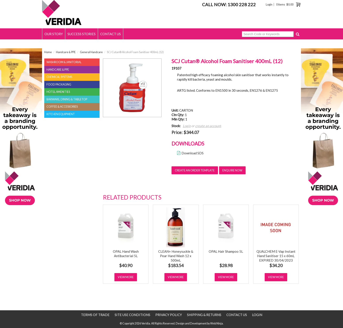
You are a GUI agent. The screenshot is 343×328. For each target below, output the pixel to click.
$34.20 (276, 265)
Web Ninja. (217, 323)
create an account (208, 126)
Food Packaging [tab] (58, 84)
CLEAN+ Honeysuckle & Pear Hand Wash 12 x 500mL (175, 255)
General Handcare (91, 52)
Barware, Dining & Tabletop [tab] (66, 99)
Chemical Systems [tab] (59, 77)
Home (48, 52)
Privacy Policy (168, 315)
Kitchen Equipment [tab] (60, 114)
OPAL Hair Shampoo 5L (226, 251)
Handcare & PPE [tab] (57, 69)
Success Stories (81, 34)
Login (269, 4)
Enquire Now (232, 170)
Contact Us (110, 34)
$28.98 (226, 265)
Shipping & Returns (204, 315)
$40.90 (125, 265)
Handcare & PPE (66, 52)
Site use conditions (132, 315)
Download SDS (192, 153)
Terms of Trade (95, 315)
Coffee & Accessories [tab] (62, 106)
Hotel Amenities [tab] (58, 91)
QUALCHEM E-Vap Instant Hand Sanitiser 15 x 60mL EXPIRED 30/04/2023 (275, 255)
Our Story (53, 34)
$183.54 (176, 265)
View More (126, 277)
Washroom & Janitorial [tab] (63, 62)
